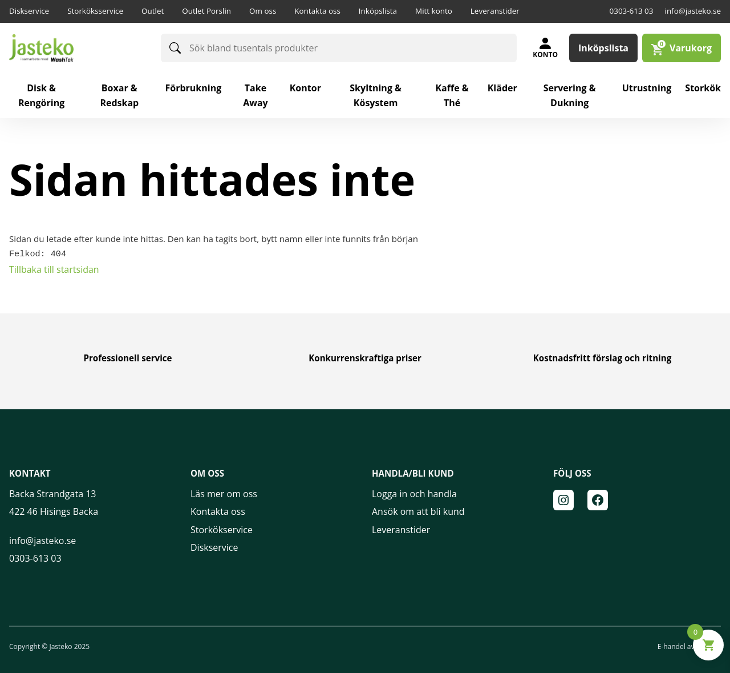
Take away (255, 95)
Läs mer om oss (223, 493)
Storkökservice (221, 528)
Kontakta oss (317, 11)
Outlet (152, 11)
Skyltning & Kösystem (376, 95)
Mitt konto (433, 11)
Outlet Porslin (206, 11)
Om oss (262, 11)
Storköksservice (95, 11)
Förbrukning (193, 88)
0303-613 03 (632, 11)
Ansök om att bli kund (418, 511)
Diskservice (29, 11)
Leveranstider (495, 11)
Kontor (305, 88)
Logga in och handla (414, 493)
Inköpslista (378, 11)
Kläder (502, 88)
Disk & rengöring (41, 95)
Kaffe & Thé (451, 95)
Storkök (703, 88)
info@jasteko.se (692, 11)
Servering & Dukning (570, 95)
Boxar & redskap (119, 95)
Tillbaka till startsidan (54, 268)
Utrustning (647, 88)
